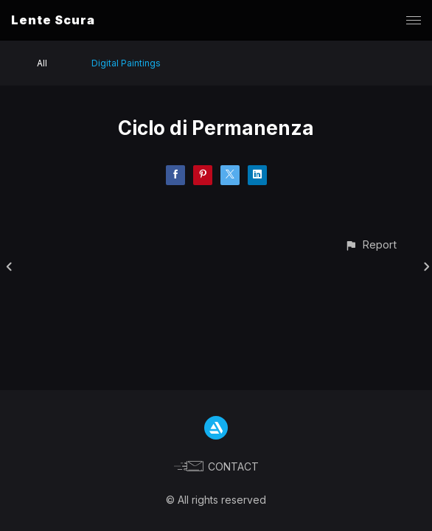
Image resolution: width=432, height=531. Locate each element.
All (42, 63)
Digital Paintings (126, 63)
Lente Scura (53, 20)
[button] (370, 244)
